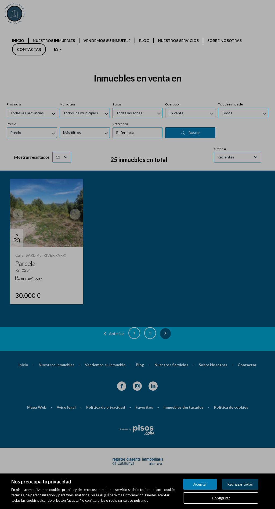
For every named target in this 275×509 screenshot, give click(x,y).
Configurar (221, 498)
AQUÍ (104, 495)
